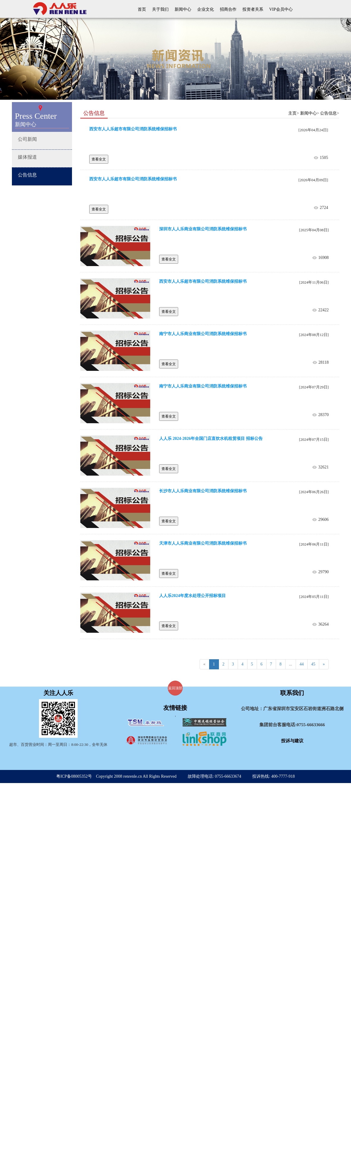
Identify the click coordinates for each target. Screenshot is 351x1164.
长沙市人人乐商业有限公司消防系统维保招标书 (203, 491)
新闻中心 (183, 9)
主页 (292, 113)
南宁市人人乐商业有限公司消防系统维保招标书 (203, 334)
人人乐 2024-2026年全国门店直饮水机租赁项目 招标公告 (211, 438)
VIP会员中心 (281, 9)
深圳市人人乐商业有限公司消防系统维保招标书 (203, 229)
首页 (142, 9)
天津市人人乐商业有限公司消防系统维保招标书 (203, 543)
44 (302, 664)
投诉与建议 (292, 740)
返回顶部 (175, 688)
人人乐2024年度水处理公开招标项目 (192, 595)
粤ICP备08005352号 (74, 776)
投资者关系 (252, 9)
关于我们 (160, 9)
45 (313, 664)
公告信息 (328, 113)
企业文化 (205, 9)
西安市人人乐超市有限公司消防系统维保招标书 (133, 129)
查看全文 (99, 159)
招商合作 (228, 9)
